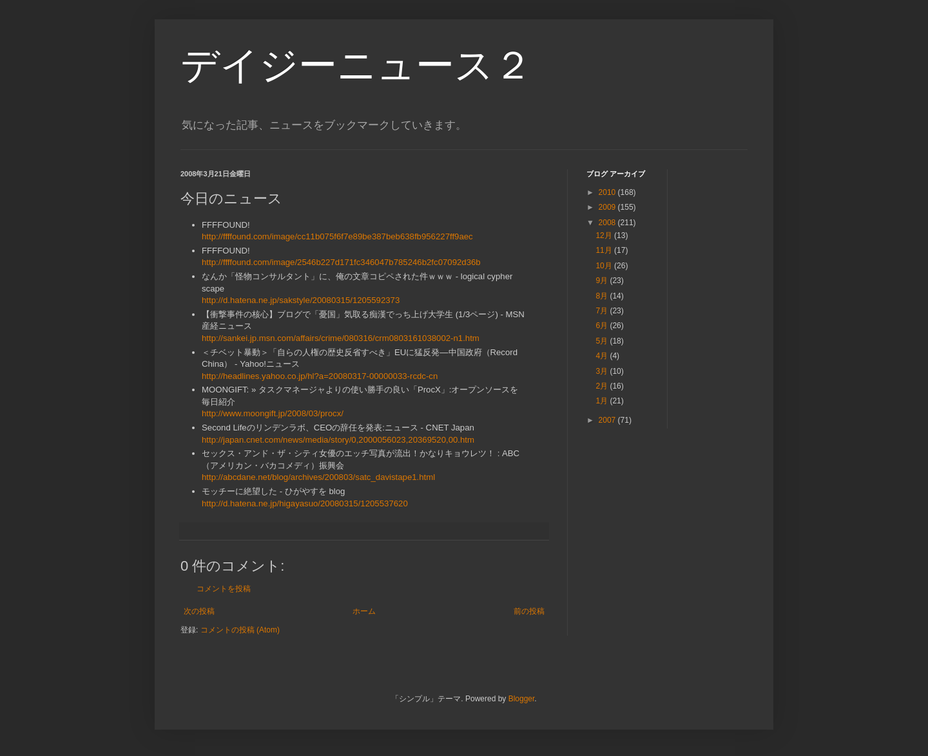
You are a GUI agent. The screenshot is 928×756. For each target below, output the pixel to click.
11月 (604, 250)
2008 (608, 222)
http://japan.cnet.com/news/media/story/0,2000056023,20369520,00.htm (338, 440)
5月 (602, 341)
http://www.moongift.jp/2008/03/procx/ (272, 413)
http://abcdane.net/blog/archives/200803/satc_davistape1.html (318, 477)
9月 (602, 280)
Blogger (521, 698)
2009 (608, 207)
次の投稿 (199, 611)
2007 (608, 420)
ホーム (364, 611)
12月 (604, 235)
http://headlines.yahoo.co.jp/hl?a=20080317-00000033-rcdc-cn (320, 376)
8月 (602, 295)
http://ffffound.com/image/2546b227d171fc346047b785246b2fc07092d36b (341, 262)
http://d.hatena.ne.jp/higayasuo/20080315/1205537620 (305, 503)
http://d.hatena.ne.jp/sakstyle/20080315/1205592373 (301, 300)
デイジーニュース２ (356, 65)
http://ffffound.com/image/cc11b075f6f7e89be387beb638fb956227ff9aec (337, 236)
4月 (602, 355)
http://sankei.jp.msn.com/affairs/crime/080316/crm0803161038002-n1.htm (340, 338)
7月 (602, 310)
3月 (602, 371)
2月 (602, 386)
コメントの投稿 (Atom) (240, 629)
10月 (604, 265)
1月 (602, 400)
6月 (602, 325)
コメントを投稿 (224, 588)
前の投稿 (529, 611)
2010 (608, 192)
